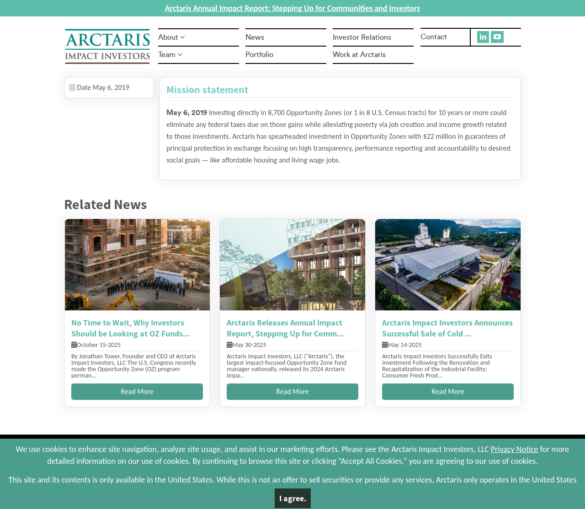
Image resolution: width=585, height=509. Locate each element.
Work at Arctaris (359, 54)
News (254, 37)
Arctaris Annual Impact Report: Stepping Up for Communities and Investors (292, 8)
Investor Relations (362, 37)
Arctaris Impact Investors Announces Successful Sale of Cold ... (447, 328)
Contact (433, 37)
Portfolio (259, 54)
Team (170, 54)
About (171, 37)
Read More (137, 391)
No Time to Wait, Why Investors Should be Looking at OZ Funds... (130, 328)
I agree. (292, 498)
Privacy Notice (514, 449)
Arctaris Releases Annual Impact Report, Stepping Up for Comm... (285, 328)
